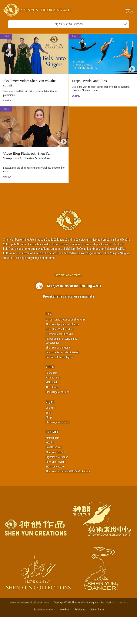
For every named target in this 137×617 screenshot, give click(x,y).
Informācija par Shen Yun (59, 334)
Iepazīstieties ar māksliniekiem (62, 352)
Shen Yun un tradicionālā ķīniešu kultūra (68, 471)
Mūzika (50, 442)
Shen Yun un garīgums (58, 347)
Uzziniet (52, 432)
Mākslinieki (52, 382)
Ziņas (6, 36)
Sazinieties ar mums (44, 609)
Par (48, 314)
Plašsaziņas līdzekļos (57, 392)
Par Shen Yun (53, 377)
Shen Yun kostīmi (55, 452)
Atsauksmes (52, 387)
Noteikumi (65, 609)
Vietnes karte (97, 609)
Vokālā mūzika (53, 447)
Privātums (80, 609)
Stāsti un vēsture (55, 466)
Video (50, 367)
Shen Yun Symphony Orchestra (62, 324)
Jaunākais (51, 372)
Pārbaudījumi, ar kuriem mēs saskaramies (61, 340)
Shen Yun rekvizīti (55, 461)
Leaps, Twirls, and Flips (89, 81)
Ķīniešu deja (52, 437)
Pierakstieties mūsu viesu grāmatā (68, 296)
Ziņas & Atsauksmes (90, 24)
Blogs (6, 109)
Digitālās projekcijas (57, 457)
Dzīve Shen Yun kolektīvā (59, 329)
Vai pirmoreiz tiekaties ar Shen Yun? (65, 319)
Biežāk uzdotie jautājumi (59, 357)
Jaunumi (50, 407)
